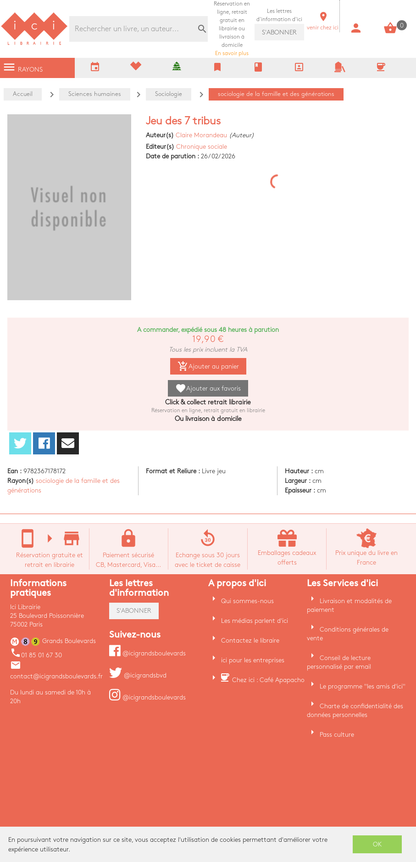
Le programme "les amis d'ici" (362, 686)
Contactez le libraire (250, 641)
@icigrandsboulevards (147, 653)
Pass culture (337, 735)
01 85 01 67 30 (36, 655)
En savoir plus (232, 28)
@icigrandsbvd (137, 675)
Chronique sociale (201, 147)
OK (377, 844)
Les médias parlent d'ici (254, 621)
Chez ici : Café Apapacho (268, 680)
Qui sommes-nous (247, 601)
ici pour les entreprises (252, 660)
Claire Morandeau (201, 135)
